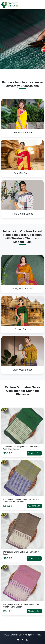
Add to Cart (34, 453)
